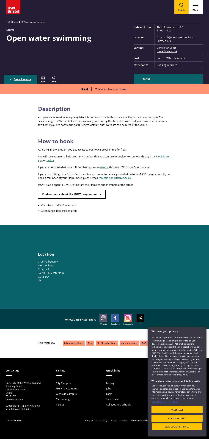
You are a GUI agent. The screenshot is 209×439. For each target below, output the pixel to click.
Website (103, 319)
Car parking (63, 399)
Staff (144, 343)
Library (110, 383)
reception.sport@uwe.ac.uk (115, 178)
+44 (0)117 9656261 (30, 405)
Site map (89, 420)
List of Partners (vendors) (164, 401)
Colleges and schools (118, 404)
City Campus (63, 383)
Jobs (108, 388)
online (50, 160)
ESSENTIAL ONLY (177, 418)
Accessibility (101, 420)
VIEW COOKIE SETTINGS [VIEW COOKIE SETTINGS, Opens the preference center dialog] (177, 426)
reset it (104, 167)
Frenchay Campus (66, 388)
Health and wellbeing (107, 343)
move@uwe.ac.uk (167, 51)
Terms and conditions (140, 420)
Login (109, 394)
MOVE (146, 79)
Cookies (124, 420)
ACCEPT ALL (177, 409)
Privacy (114, 420)
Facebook (115, 319)
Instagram (128, 319)
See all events (22, 79)
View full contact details (18, 409)
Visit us (60, 404)
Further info (164, 41)
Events (15, 22)
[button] (43, 79)
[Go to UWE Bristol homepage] (8, 22)
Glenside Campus (66, 394)
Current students (129, 343)
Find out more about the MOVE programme (69, 194)
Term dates (113, 399)
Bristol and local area (73, 343)
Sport (90, 343)
